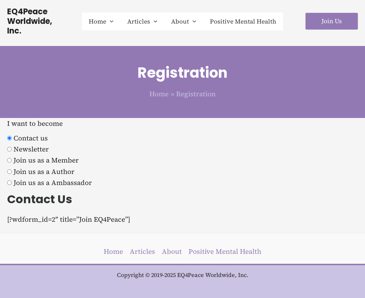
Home (113, 251)
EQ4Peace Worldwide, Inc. (37, 16)
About (172, 251)
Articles (142, 251)
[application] (112, 16)
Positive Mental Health (225, 251)
